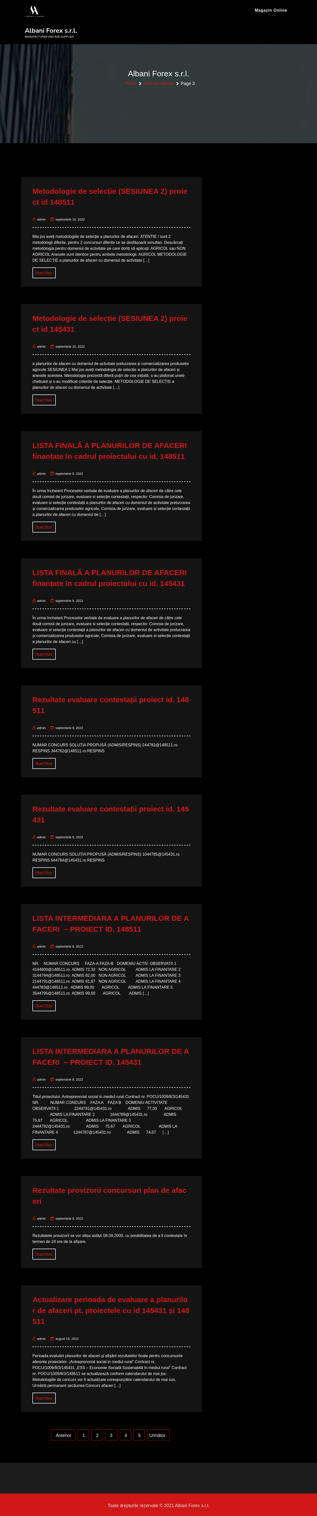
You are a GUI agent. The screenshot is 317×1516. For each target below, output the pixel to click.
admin (39, 217)
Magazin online (271, 10)
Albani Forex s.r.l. (51, 30)
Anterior (63, 1433)
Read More (44, 270)
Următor (157, 1433)
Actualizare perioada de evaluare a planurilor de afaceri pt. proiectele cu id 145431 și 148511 (110, 1308)
